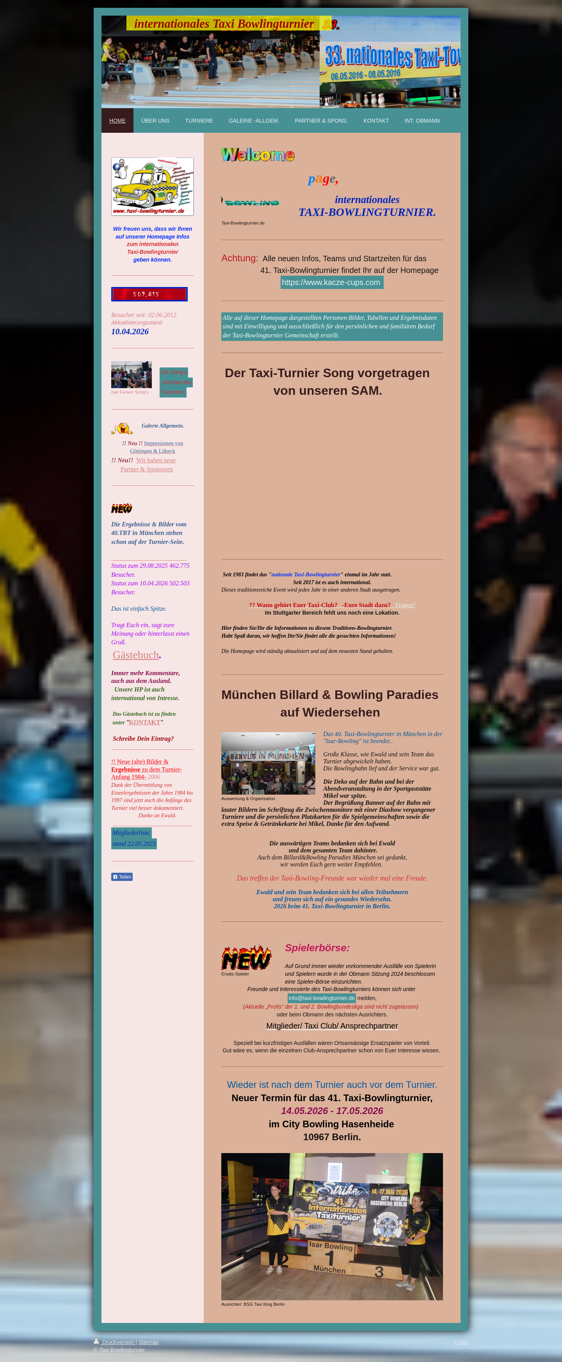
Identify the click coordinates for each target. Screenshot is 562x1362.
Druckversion (114, 1342)
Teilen (122, 877)
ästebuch (140, 655)
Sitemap (148, 1342)
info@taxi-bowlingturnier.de (322, 998)
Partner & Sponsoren (147, 469)
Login (461, 1342)
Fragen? (332, 605)
